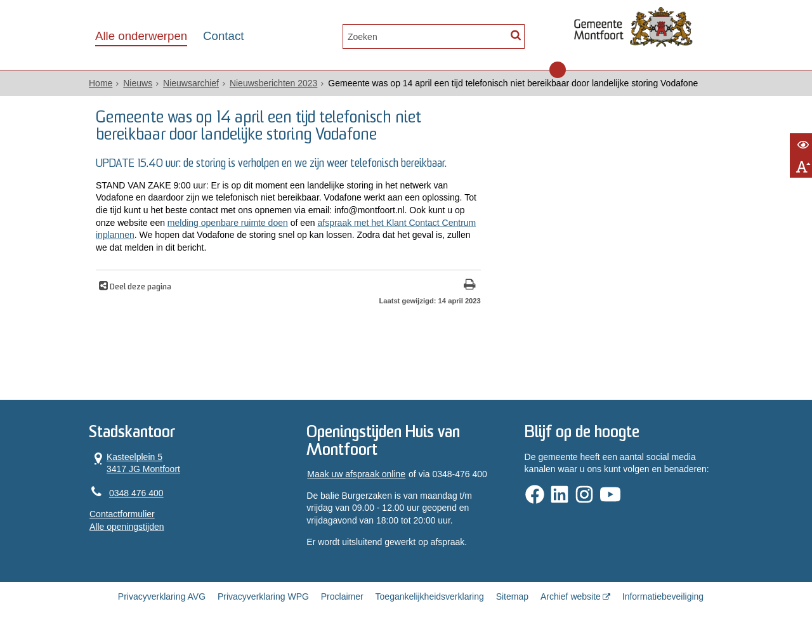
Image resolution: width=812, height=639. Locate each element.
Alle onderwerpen (141, 36)
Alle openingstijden (126, 527)
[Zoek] (515, 35)
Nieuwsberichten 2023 (274, 83)
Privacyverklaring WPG (263, 596)
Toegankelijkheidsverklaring (430, 596)
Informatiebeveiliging (663, 596)
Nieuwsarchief (191, 83)
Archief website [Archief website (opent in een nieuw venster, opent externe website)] (570, 596)
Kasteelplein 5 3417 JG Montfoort (134, 463)
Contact (223, 36)
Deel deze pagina (139, 287)
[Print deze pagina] (470, 286)
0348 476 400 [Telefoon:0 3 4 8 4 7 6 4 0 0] (136, 493)
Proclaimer (342, 596)
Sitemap (512, 596)
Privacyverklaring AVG (162, 596)
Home (100, 83)
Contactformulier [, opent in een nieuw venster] (122, 514)
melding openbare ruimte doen (227, 223)
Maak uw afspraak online (356, 474)
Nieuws (137, 83)
